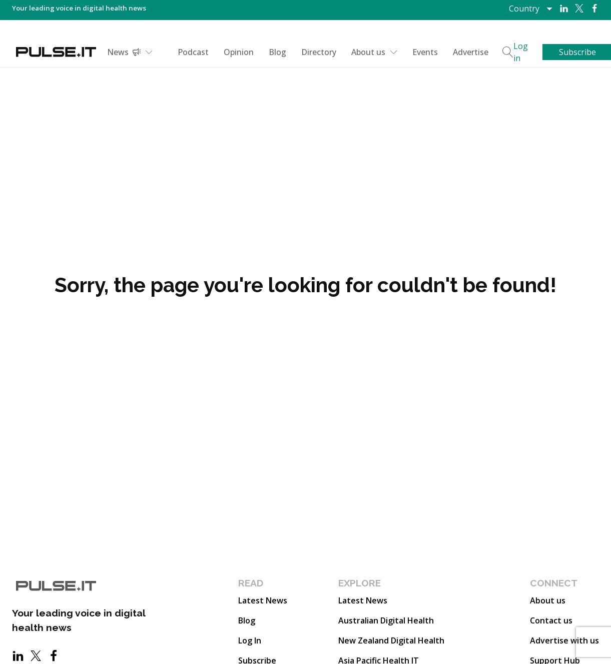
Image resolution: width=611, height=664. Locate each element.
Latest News (262, 600)
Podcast (193, 52)
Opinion (239, 52)
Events (425, 52)
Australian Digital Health (386, 620)
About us (374, 52)
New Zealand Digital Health (391, 640)
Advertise (470, 52)
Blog (277, 52)
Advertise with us (564, 640)
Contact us (551, 620)
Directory (318, 52)
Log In (249, 640)
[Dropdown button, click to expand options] (530, 8)
